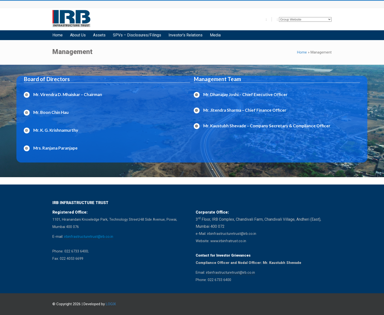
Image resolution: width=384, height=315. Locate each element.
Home (302, 52)
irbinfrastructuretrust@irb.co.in (88, 236)
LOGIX (111, 304)
